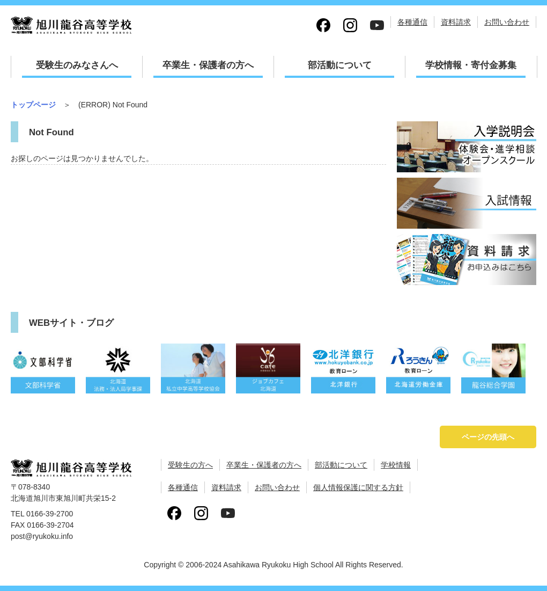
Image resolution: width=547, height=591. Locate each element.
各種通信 (412, 22)
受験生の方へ (190, 465)
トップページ (33, 104)
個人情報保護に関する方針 (358, 487)
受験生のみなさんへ (77, 65)
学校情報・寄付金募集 (470, 65)
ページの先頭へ (488, 437)
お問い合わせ (506, 22)
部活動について (340, 65)
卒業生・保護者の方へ (208, 65)
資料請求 (456, 22)
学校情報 (396, 465)
